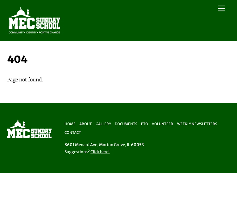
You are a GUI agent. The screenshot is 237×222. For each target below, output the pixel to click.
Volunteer (162, 124)
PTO (144, 124)
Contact (72, 132)
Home (70, 124)
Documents (126, 124)
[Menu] (221, 8)
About (85, 124)
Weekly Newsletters (197, 124)
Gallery (103, 124)
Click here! (100, 151)
